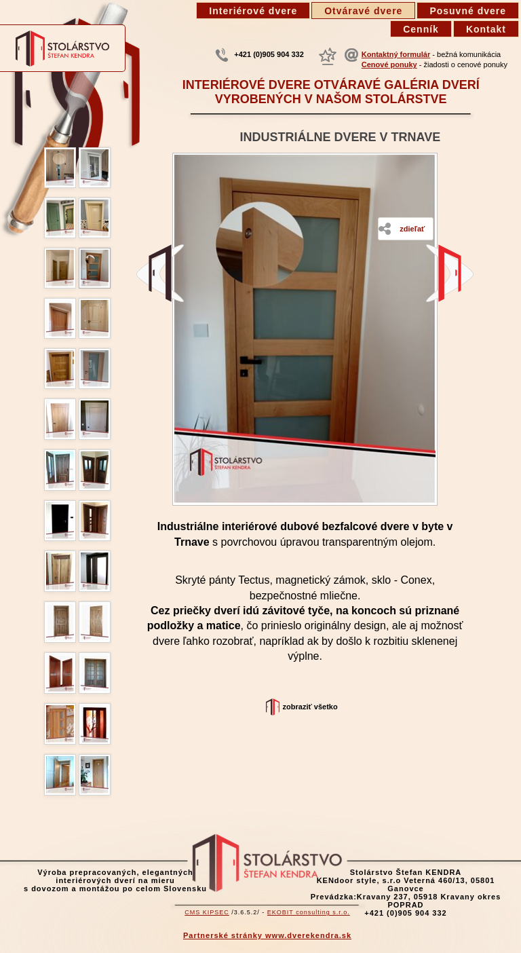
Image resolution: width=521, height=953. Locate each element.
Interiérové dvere (253, 10)
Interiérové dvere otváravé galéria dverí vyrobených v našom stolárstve (331, 92)
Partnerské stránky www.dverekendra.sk (267, 935)
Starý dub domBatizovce (160, 273)
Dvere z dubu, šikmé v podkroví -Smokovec (450, 273)
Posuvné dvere (467, 10)
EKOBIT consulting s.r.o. (308, 912)
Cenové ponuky (389, 64)
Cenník (421, 29)
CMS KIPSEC (207, 912)
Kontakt (486, 29)
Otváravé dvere (363, 10)
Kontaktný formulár (396, 54)
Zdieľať (412, 229)
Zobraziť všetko (310, 707)
